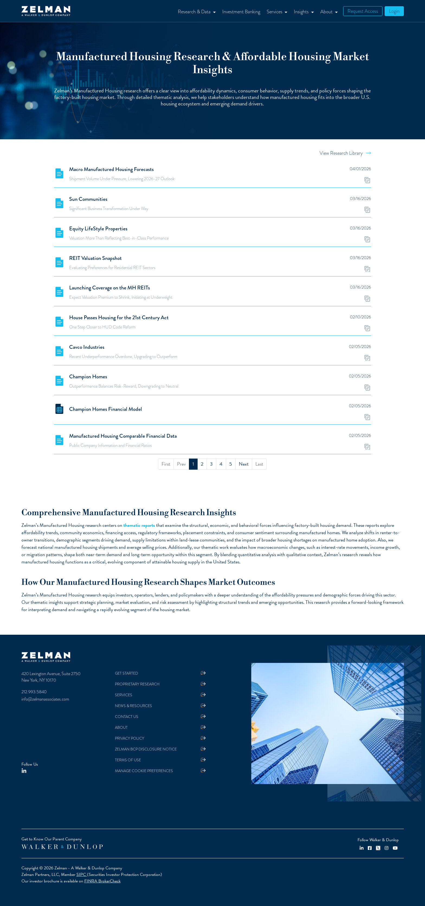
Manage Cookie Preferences (144, 770)
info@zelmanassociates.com (45, 699)
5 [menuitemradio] (230, 463)
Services (123, 695)
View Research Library (341, 153)
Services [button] (275, 11)
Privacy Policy (129, 738)
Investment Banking (241, 11)
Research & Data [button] (195, 11)
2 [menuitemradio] (202, 463)
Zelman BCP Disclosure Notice (146, 749)
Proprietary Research (137, 684)
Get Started (126, 673)
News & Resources (133, 705)
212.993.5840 (34, 692)
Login (394, 11)
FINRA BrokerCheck (102, 881)
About (121, 727)
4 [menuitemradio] (221, 463)
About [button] (327, 11)
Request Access (362, 11)
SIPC (81, 874)
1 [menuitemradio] (193, 463)
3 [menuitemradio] (211, 463)
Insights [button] (302, 11)
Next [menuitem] (244, 463)
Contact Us (126, 716)
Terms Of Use (128, 760)
